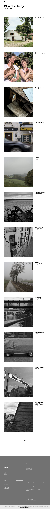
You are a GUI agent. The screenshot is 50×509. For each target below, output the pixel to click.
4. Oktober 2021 (37, 298)
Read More (28, 507)
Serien (5, 473)
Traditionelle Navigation (39, 122)
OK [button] (24, 507)
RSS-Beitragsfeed (6, 487)
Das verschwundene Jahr (40, 332)
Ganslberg (37, 157)
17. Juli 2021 (36, 333)
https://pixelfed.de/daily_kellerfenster (31, 500)
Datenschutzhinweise (29, 469)
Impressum (27, 490)
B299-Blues (37, 262)
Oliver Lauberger (15, 6)
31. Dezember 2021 (37, 263)
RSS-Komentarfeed (6, 488)
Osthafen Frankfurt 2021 (39, 367)
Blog (26, 464)
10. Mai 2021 (37, 404)
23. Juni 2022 (37, 228)
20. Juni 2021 (37, 368)
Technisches (5, 474)
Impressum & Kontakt (29, 468)
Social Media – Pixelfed (39, 227)
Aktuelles (5, 469)
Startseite (27, 463)
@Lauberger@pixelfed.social (30, 498)
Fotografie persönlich (7, 472)
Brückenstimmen (38, 297)
